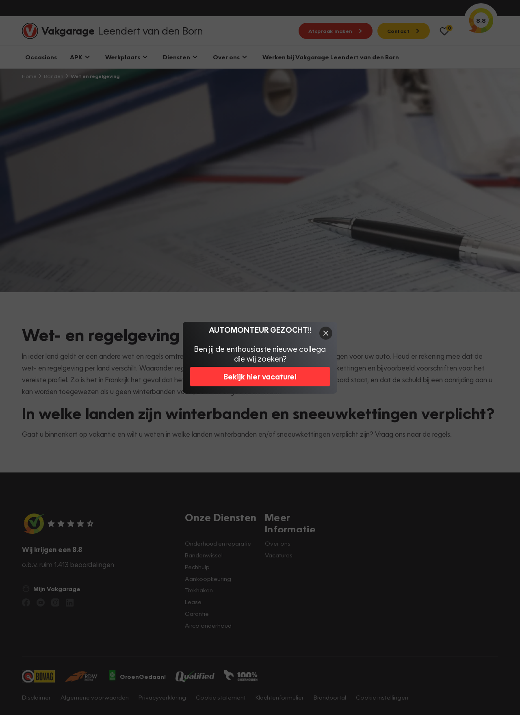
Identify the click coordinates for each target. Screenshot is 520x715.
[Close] (325, 333)
